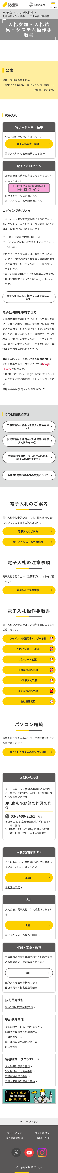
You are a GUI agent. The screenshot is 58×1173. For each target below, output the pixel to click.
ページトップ (29, 1121)
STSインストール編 (35, 649)
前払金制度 (12, 1046)
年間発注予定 (14, 887)
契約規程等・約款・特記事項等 (24, 1027)
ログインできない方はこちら (22, 196)
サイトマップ (14, 1133)
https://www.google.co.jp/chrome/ (23, 389)
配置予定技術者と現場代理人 (22, 1032)
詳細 (38, 973)
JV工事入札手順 (36, 680)
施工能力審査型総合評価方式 (22, 1042)
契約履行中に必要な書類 (20, 1071)
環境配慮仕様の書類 (17, 1076)
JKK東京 (7, 12)
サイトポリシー (43, 1133)
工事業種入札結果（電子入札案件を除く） (30, 426)
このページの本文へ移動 (29, 0)
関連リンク (43, 1138)
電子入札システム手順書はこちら (25, 201)
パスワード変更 (36, 659)
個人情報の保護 (14, 1138)
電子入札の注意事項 (35, 590)
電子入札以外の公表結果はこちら (25, 153)
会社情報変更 (37, 701)
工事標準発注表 (15, 1037)
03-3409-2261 (23, 816)
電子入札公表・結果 (39, 85)
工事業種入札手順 (35, 670)
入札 (38, 925)
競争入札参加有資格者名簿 (21, 982)
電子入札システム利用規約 (33, 542)
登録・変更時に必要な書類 (21, 1081)
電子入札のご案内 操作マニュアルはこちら (30, 297)
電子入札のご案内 (35, 531)
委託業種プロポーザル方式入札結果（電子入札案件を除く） (30, 457)
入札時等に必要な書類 (19, 1066)
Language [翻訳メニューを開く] (39, 4)
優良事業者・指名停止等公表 (22, 987)
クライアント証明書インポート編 (31, 638)
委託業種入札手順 (35, 691)
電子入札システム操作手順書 (22, 935)
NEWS (37, 877)
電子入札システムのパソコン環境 (31, 752)
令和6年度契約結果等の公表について (30, 475)
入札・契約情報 (24, 12)
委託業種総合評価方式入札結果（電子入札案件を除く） (30, 440)
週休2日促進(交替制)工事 (20, 1007)
